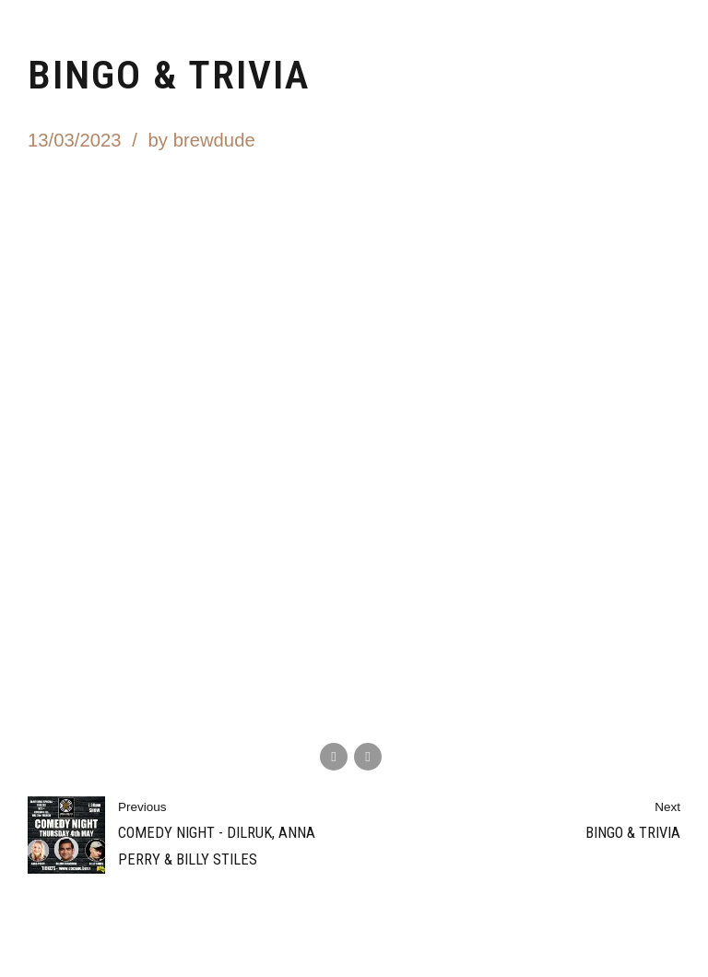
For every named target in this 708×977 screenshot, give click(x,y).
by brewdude (201, 140)
